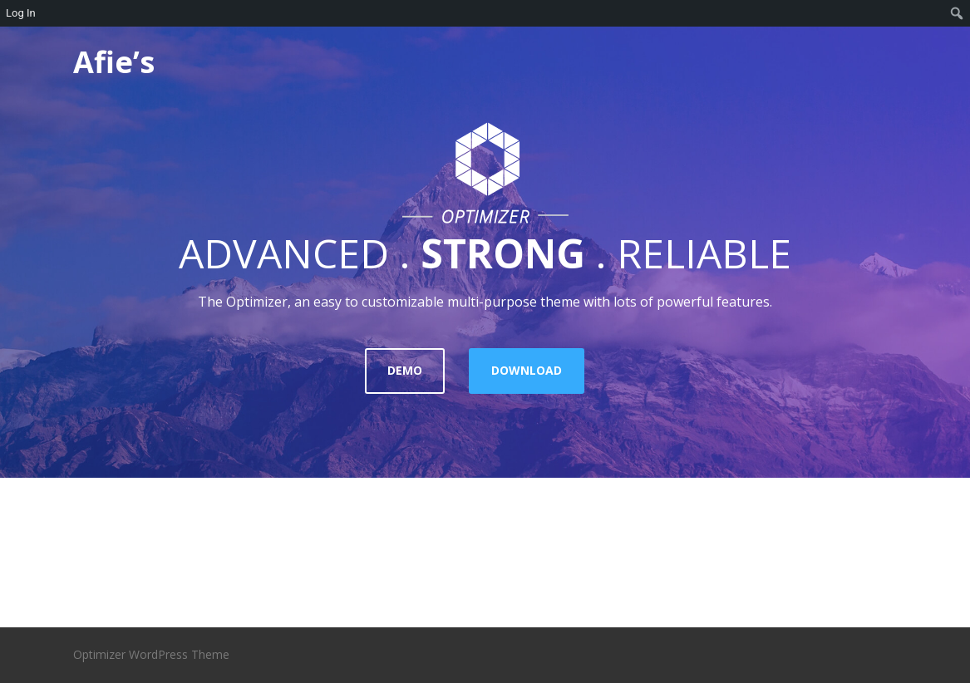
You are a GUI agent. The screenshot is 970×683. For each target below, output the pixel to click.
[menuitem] (957, 13)
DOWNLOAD (526, 370)
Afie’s (114, 62)
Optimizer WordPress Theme (151, 654)
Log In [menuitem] (21, 13)
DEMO (404, 370)
